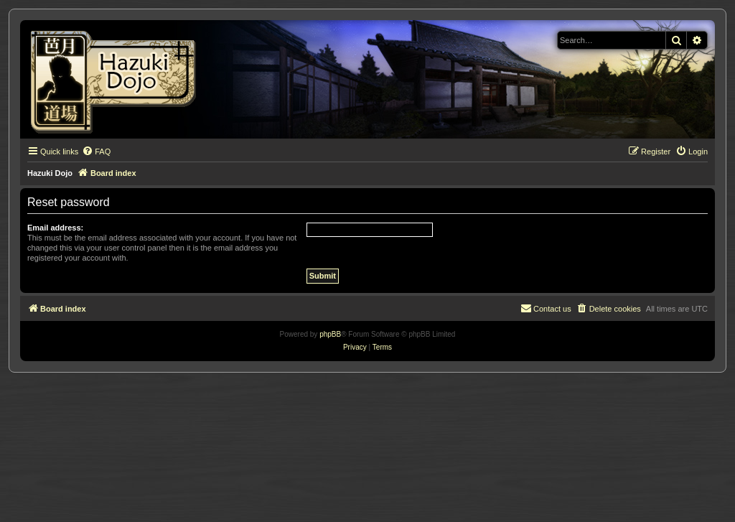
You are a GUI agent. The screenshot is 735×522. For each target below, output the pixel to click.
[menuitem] (96, 151)
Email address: (55, 227)
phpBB (330, 334)
